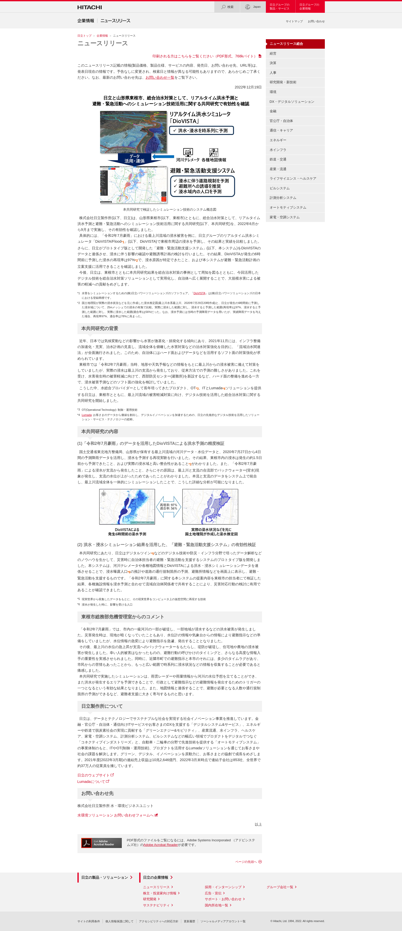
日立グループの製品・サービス (279, 6)
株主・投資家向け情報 (159, 893)
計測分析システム (283, 198)
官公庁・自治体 (281, 121)
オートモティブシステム (288, 207)
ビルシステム (280, 188)
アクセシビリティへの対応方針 (158, 921)
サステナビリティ (156, 905)
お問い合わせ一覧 (160, 77)
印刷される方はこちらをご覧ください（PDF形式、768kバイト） (205, 56)
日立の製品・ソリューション (104, 877)
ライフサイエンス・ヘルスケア (293, 178)
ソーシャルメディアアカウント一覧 (223, 921)
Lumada (87, 414)
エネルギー (278, 140)
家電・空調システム (285, 217)
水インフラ (278, 150)
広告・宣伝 (213, 893)
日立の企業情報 (155, 877)
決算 (273, 63)
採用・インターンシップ (223, 887)
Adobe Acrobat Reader (161, 845)
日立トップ (84, 35)
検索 (227, 7)
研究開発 (149, 899)
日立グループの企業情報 (309, 6)
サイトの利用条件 (88, 921)
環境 (273, 92)
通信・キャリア (281, 130)
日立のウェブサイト (93, 775)
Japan (252, 7)
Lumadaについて (91, 782)
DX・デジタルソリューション (292, 102)
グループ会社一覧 (280, 887)
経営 (273, 53)
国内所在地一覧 (216, 905)
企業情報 (102, 35)
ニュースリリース (102, 43)
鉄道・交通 (278, 159)
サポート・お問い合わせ (223, 899)
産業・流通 (278, 169)
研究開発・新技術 (283, 82)
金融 (273, 111)
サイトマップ (294, 21)
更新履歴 (189, 921)
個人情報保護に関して (119, 921)
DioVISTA (199, 293)
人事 (273, 73)
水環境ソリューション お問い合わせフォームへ (115, 815)
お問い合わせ (316, 21)
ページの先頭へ (246, 862)
